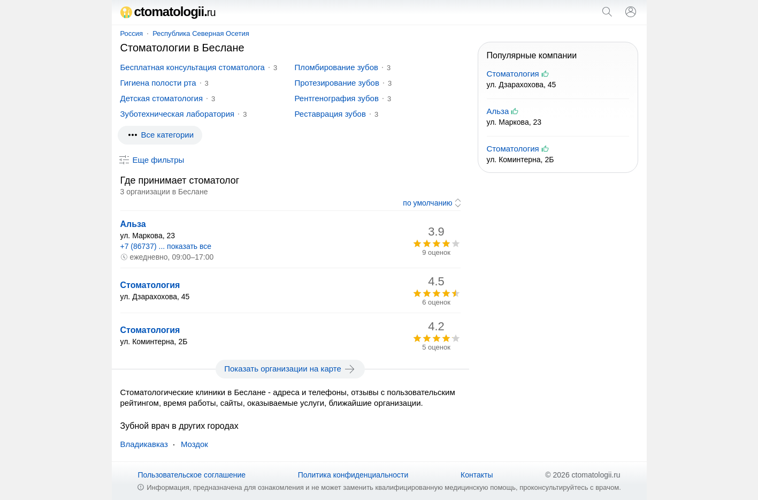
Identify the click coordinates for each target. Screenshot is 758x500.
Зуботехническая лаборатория (177, 113)
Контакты (477, 475)
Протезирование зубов (337, 82)
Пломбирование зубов (336, 67)
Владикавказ (144, 444)
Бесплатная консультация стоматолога (192, 67)
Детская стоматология (161, 98)
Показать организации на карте (290, 368)
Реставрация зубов (330, 113)
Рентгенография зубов (337, 98)
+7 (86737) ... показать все (166, 246)
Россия (131, 33)
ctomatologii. (168, 11)
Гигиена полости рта (158, 82)
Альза (133, 224)
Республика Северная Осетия (200, 33)
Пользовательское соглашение (191, 475)
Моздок (194, 444)
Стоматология (150, 285)
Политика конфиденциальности (353, 475)
